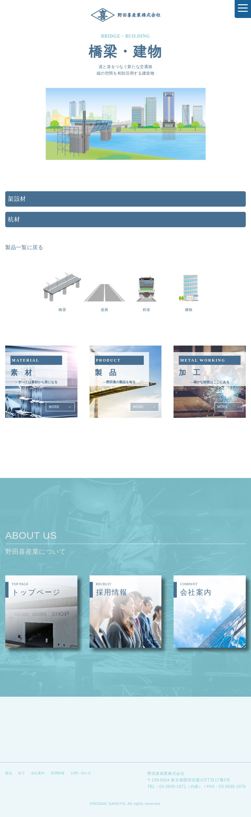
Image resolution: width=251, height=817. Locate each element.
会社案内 (38, 773)
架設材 (17, 199)
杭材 (14, 219)
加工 (21, 773)
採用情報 (58, 773)
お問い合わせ (81, 773)
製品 (8, 773)
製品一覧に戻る (24, 247)
